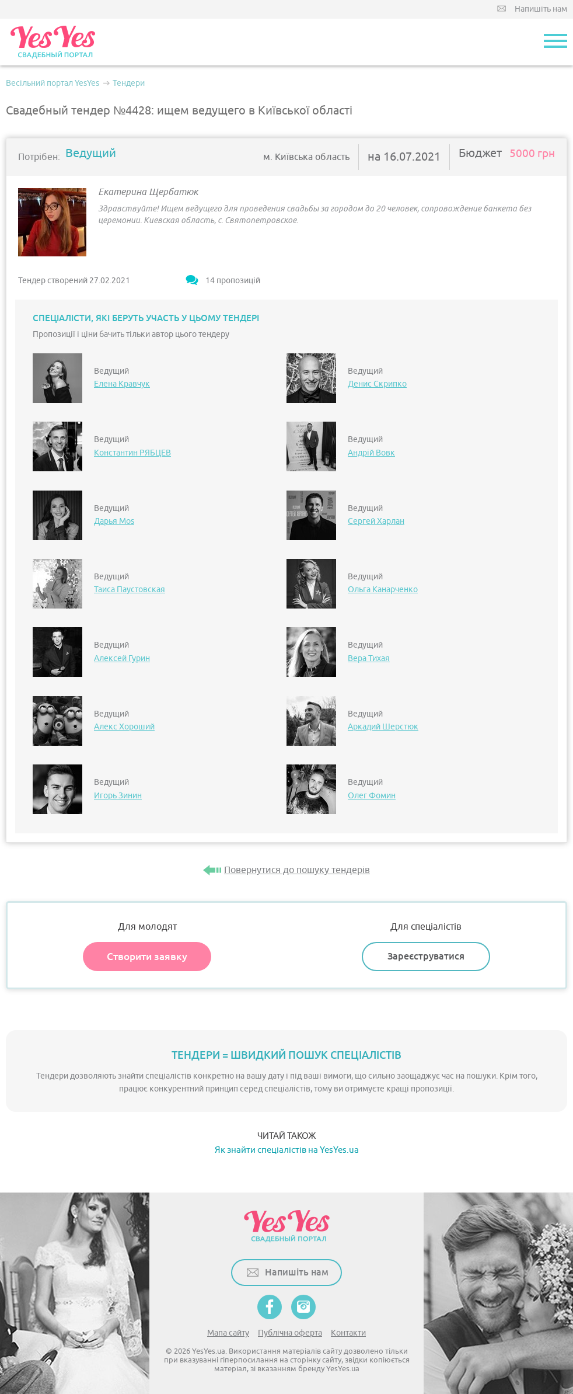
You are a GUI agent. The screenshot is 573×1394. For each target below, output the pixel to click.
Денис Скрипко (377, 384)
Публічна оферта (290, 1333)
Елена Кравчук (122, 384)
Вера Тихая (369, 658)
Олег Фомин (372, 796)
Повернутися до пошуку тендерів (297, 870)
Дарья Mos (114, 521)
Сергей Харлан (376, 521)
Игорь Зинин (118, 796)
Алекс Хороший (124, 727)
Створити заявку (147, 956)
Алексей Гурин (122, 658)
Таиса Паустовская (129, 590)
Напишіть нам (541, 9)
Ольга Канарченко (383, 590)
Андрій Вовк (371, 453)
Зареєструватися (425, 956)
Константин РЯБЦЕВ (132, 453)
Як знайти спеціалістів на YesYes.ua (287, 1150)
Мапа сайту (228, 1333)
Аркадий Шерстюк (383, 727)
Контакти (348, 1333)
